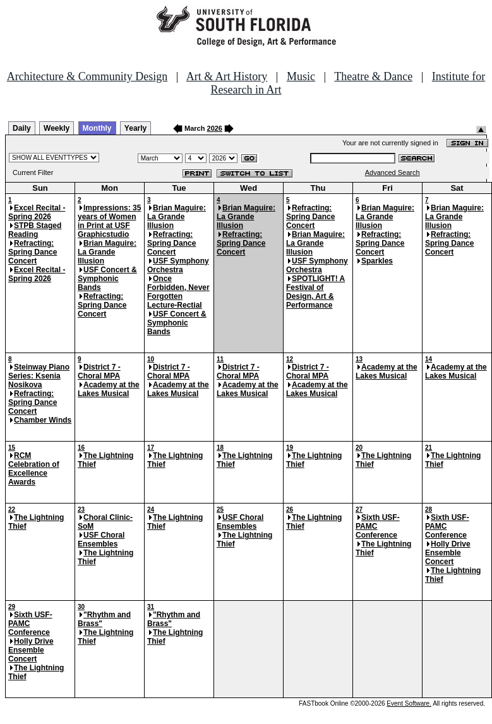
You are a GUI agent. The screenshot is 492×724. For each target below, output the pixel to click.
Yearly (135, 128)
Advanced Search (392, 172)
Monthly (97, 128)
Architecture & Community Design (87, 76)
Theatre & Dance (373, 76)
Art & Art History (227, 76)
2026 (214, 128)
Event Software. (409, 703)
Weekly (56, 128)
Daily (22, 128)
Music (301, 76)
